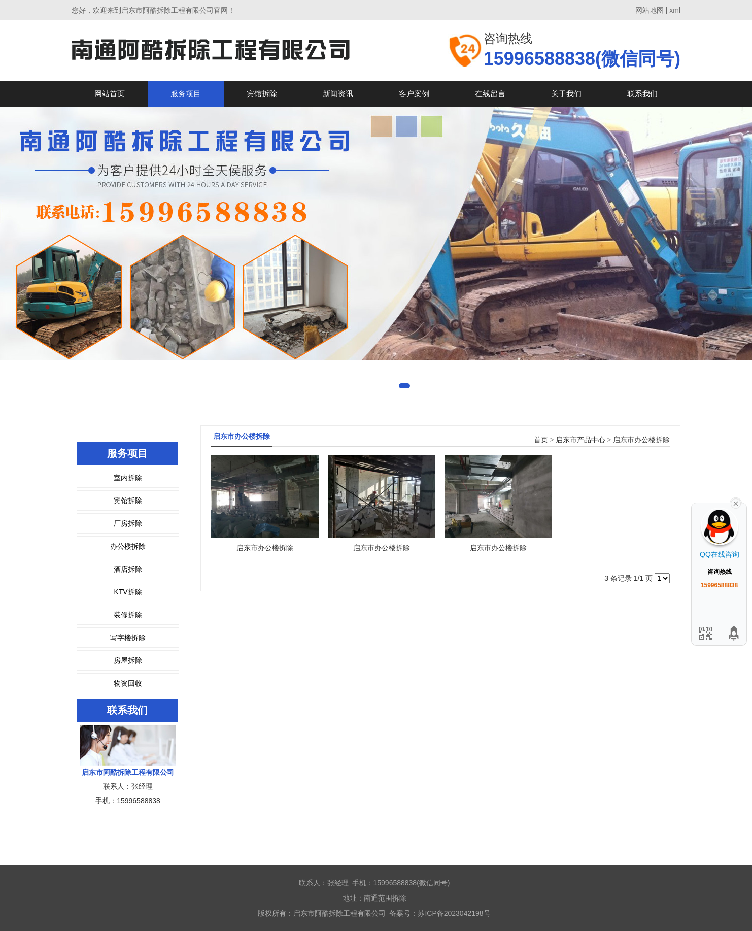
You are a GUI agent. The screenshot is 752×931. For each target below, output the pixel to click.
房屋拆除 (128, 660)
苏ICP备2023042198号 (454, 913)
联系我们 (642, 93)
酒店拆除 (128, 569)
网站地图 (649, 10)
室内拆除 (128, 478)
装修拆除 (128, 615)
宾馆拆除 (262, 93)
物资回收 (128, 683)
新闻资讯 (338, 93)
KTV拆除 (128, 592)
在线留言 (490, 93)
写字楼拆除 (128, 638)
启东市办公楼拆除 (641, 440)
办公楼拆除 (128, 546)
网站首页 (109, 93)
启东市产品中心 (580, 440)
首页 (541, 440)
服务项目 (185, 93)
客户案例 (414, 93)
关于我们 (566, 93)
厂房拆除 (128, 523)
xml (674, 10)
